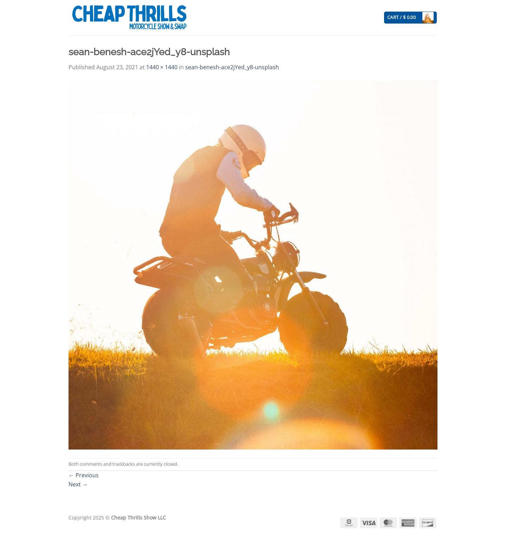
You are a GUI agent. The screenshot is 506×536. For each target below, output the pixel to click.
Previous (84, 475)
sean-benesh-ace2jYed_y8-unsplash (232, 67)
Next (78, 484)
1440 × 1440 (161, 67)
